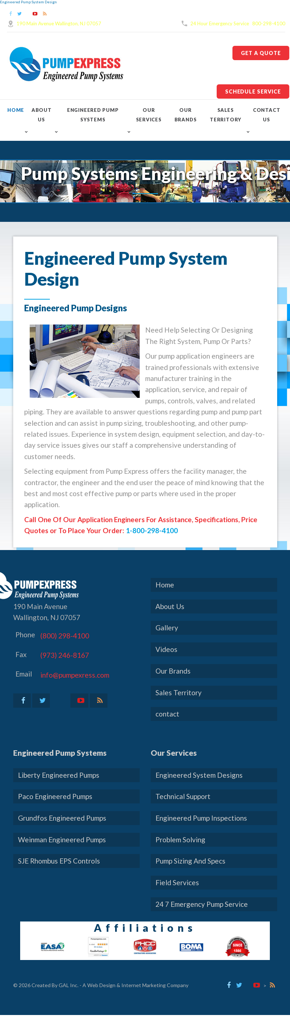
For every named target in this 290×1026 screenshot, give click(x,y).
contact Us (266, 114)
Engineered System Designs (199, 775)
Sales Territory (225, 114)
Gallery (166, 627)
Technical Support (182, 796)
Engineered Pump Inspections (201, 818)
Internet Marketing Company (154, 985)
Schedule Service (253, 91)
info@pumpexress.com (74, 675)
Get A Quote (261, 53)
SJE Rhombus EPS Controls (59, 861)
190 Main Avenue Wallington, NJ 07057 (58, 23)
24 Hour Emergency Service (219, 23)
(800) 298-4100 (64, 635)
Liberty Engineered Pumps (58, 775)
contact (167, 714)
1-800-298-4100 (152, 530)
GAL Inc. (68, 985)
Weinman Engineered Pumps (62, 839)
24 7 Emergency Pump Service (201, 904)
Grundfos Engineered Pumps (62, 818)
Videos (166, 649)
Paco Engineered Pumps (55, 796)
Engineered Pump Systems (93, 114)
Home (15, 110)
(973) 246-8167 (64, 655)
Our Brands (186, 114)
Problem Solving (180, 839)
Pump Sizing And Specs (190, 861)
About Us (42, 114)
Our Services (149, 114)
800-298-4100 (268, 23)
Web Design (101, 985)
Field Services (177, 882)
